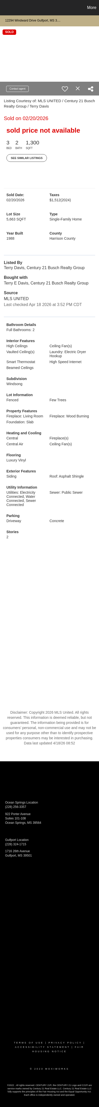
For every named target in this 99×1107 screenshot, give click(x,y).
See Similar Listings (27, 158)
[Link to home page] (4, 7)
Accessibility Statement (42, 1047)
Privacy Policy (65, 1042)
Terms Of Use (29, 1042)
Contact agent (17, 88)
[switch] (64, 89)
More (91, 7)
